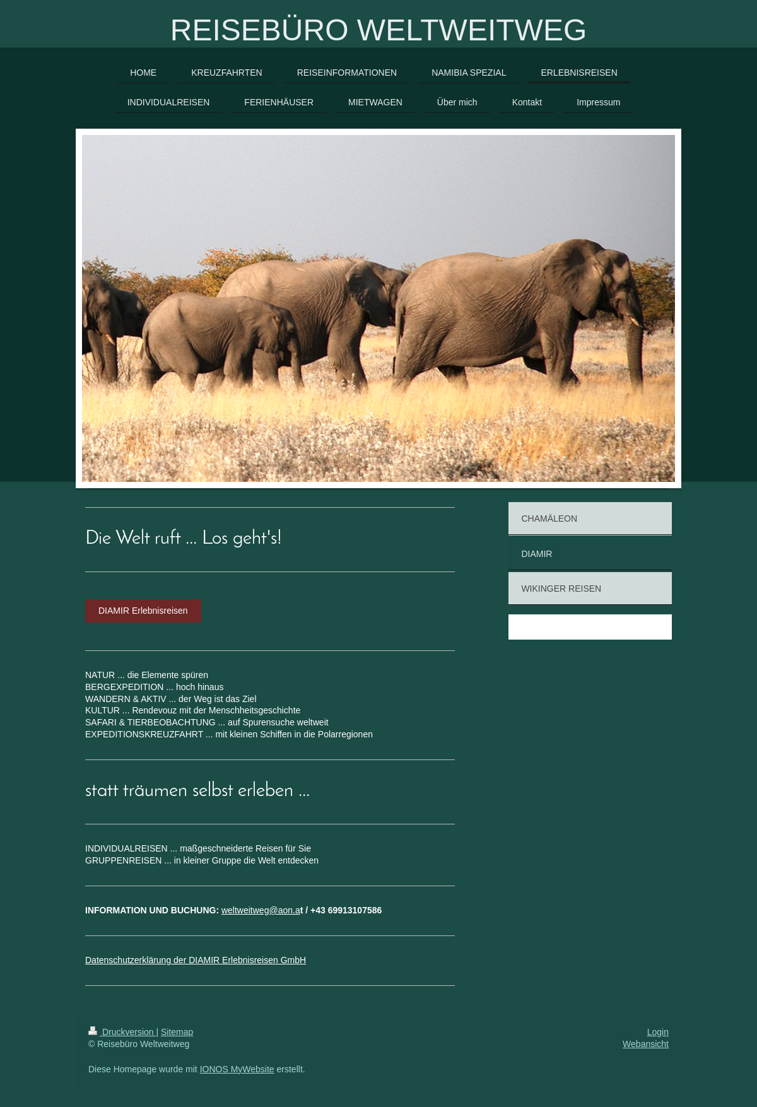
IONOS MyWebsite (237, 1069)
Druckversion (122, 1032)
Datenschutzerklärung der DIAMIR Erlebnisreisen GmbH (195, 960)
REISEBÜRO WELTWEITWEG (378, 30)
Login (658, 1032)
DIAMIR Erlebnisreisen (143, 611)
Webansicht (646, 1044)
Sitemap (177, 1032)
